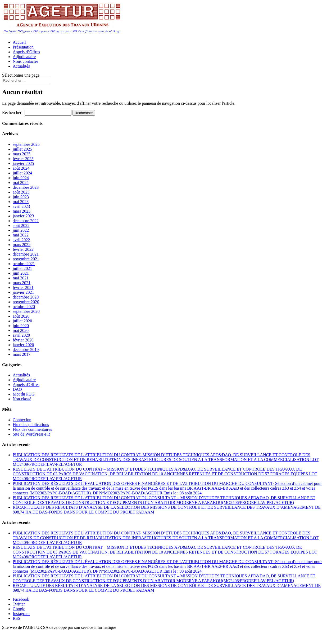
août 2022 (21, 225)
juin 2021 (21, 273)
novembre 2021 (26, 259)
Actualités (21, 66)
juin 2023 (21, 197)
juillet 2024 (22, 173)
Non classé (22, 399)
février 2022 (23, 249)
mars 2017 (21, 354)
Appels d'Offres (26, 384)
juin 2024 (21, 177)
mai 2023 (21, 201)
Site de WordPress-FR (31, 434)
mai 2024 (21, 182)
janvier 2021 (23, 292)
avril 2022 (21, 240)
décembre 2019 (26, 349)
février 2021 (23, 287)
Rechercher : (13, 112)
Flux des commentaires (32, 429)
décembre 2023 (26, 187)
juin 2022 (21, 230)
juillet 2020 (22, 321)
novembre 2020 (26, 302)
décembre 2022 (26, 220)
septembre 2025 (26, 144)
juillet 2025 (22, 149)
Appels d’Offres (26, 52)
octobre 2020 (24, 306)
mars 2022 (21, 244)
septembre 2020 (26, 311)
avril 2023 (21, 206)
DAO (17, 389)
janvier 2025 (23, 163)
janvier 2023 (23, 216)
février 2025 (23, 158)
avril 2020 (21, 335)
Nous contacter (25, 61)
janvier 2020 (23, 345)
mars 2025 (21, 154)
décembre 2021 (26, 254)
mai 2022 (21, 235)
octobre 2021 (24, 263)
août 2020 (21, 316)
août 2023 (21, 192)
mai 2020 (21, 330)
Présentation (23, 47)
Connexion (22, 420)
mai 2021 (21, 278)
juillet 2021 (22, 268)
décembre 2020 (26, 297)
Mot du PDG (24, 394)
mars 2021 (21, 282)
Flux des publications (31, 424)
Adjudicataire (24, 56)
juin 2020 (21, 325)
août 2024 (21, 168)
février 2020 (23, 340)
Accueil (19, 42)
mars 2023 (21, 211)
